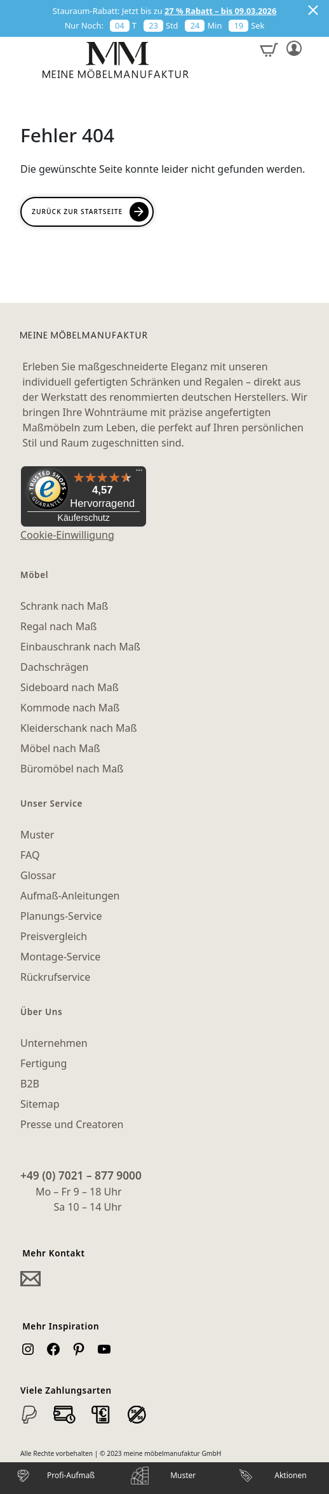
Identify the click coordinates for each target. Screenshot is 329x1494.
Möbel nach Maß (60, 748)
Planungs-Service (61, 916)
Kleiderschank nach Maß (78, 728)
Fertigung (43, 1063)
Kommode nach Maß (69, 708)
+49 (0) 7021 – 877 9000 (81, 1175)
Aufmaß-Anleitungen (70, 896)
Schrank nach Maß (64, 606)
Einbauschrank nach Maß (80, 647)
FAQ (29, 855)
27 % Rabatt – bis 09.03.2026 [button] (220, 11)
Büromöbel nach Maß (71, 769)
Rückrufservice (55, 977)
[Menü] (139, 473)
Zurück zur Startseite (77, 211)
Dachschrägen (54, 667)
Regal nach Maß (58, 626)
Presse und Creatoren (71, 1124)
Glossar (38, 875)
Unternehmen (54, 1043)
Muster (37, 835)
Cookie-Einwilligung (67, 535)
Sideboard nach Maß (69, 687)
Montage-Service (60, 957)
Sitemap (40, 1104)
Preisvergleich (53, 936)
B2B (29, 1084)
